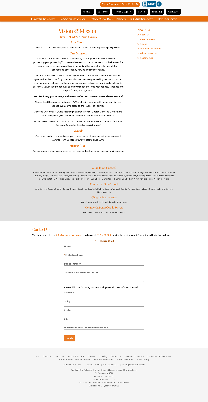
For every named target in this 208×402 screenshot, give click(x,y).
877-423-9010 (104, 238)
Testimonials (146, 60)
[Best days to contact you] (104, 334)
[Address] (104, 299)
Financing (156, 13)
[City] (104, 308)
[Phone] (104, 270)
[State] (104, 316)
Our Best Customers (150, 51)
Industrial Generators (141, 21)
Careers (141, 13)
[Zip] (104, 325)
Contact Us (173, 13)
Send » (69, 341)
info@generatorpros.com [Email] (133, 367)
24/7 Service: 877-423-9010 (120, 5)
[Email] (104, 261)
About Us (87, 13)
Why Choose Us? (148, 56)
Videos (143, 46)
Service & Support (122, 13)
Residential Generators (43, 21)
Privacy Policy (143, 362)
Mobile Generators (167, 21)
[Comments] (104, 281)
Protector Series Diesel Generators (108, 21)
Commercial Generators (72, 21)
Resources (103, 13)
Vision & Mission (89, 39)
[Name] (104, 252)
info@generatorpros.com (69, 238)
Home (62, 39)
